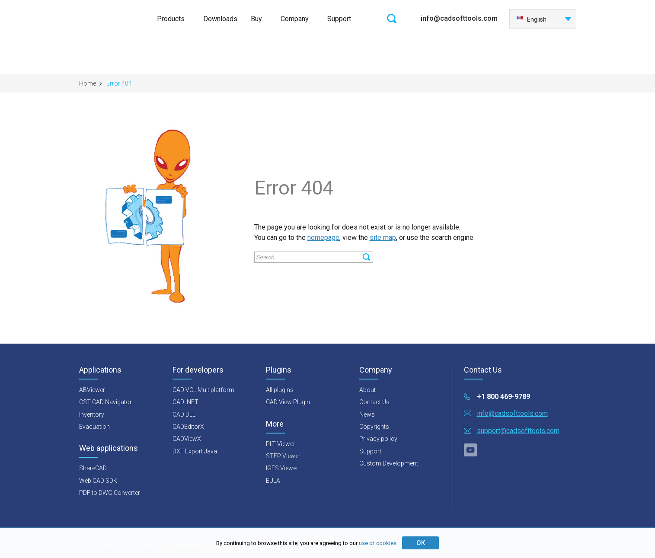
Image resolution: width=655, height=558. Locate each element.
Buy (256, 19)
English (531, 19)
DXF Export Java (195, 451)
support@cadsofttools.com (518, 431)
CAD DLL (184, 414)
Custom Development (388, 463)
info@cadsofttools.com (459, 18)
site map (383, 237)
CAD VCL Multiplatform (203, 389)
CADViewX (187, 438)
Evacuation (94, 426)
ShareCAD (93, 468)
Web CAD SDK (98, 480)
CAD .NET (185, 402)
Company (295, 19)
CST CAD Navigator (105, 402)
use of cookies (377, 543)
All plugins (280, 389)
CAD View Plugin (288, 402)
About (367, 389)
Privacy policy (378, 438)
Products (171, 19)
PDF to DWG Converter (109, 492)
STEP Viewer (283, 456)
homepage (323, 237)
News (367, 414)
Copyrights (374, 426)
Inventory (91, 414)
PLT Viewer (280, 443)
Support (339, 19)
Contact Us (374, 402)
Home (87, 83)
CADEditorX (188, 426)
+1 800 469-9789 (503, 396)
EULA (273, 480)
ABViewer (92, 389)
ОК (420, 543)
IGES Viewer (282, 468)
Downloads (220, 19)
